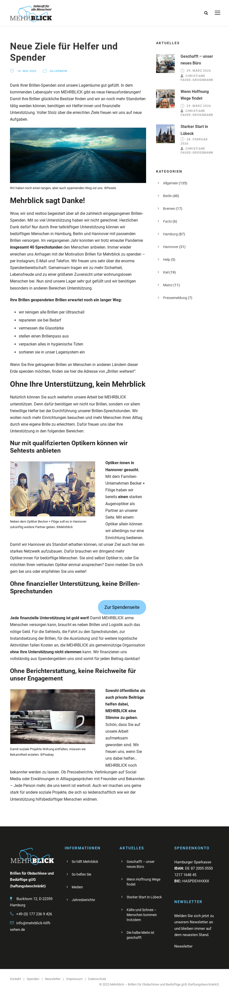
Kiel (166, 272)
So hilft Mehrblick (85, 862)
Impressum (74, 979)
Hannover (170, 247)
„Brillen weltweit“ (120, 371)
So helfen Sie (81, 874)
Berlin (167, 196)
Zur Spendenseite (122, 607)
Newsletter (52, 979)
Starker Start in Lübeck (144, 897)
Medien (77, 887)
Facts (167, 221)
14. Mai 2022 (26, 71)
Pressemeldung (175, 298)
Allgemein (58, 71)
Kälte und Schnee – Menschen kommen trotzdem (142, 915)
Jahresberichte (83, 900)
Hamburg (170, 234)
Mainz (168, 285)
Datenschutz (97, 979)
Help (166, 260)
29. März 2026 (199, 70)
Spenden (33, 979)
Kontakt (15, 979)
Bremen (169, 209)
